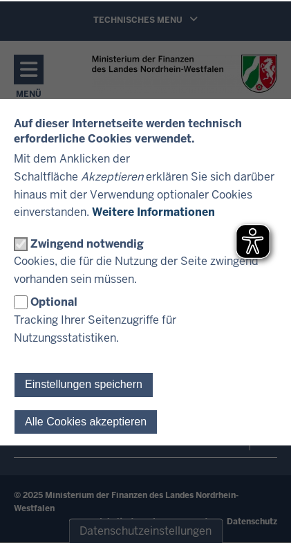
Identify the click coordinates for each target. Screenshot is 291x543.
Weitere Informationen (153, 212)
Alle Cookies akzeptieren (86, 421)
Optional (53, 302)
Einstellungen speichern (83, 384)
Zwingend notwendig (87, 244)
